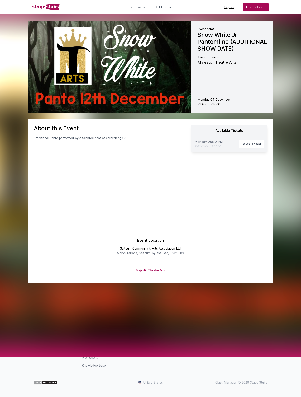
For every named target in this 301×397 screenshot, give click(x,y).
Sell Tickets (164, 7)
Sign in (229, 7)
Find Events (137, 7)
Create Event (255, 7)
